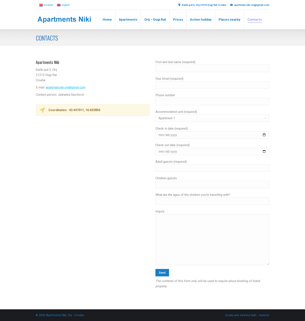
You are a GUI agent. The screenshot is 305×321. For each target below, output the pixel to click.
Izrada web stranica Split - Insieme (247, 315)
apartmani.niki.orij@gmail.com (65, 87)
